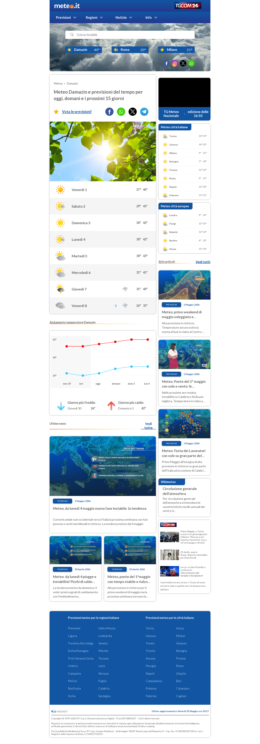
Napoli (150, 673)
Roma (179, 666)
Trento (150, 643)
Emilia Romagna (78, 651)
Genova (151, 636)
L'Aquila (181, 673)
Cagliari (181, 696)
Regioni (91, 17)
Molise (72, 681)
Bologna (181, 651)
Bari (179, 681)
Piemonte (74, 628)
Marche (103, 651)
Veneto (103, 643)
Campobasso (154, 681)
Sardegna (104, 696)
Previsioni (63, 17)
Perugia (151, 666)
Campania (74, 673)
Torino (150, 628)
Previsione (171, 304)
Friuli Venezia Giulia (81, 658)
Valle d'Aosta (106, 628)
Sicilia (72, 696)
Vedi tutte (148, 426)
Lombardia (105, 636)
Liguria (72, 636)
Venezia (181, 643)
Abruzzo (103, 673)
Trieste (150, 651)
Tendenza (62, 501)
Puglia (102, 681)
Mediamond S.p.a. (77, 731)
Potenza (151, 688)
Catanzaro (183, 688)
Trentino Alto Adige (81, 643)
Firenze (181, 658)
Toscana (103, 658)
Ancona (150, 658)
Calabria (103, 688)
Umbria (73, 666)
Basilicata (74, 688)
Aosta (180, 628)
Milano (180, 636)
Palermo (151, 696)
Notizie (121, 17)
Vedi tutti (203, 262)
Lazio (101, 666)
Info (148, 17)
